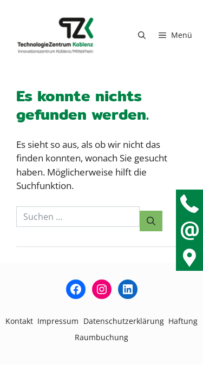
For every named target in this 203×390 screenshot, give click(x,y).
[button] (142, 35)
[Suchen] (151, 221)
